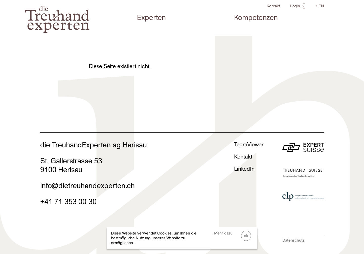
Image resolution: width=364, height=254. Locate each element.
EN (320, 6)
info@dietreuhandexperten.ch (87, 185)
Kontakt (273, 6)
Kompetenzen (256, 17)
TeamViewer (249, 144)
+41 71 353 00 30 (68, 201)
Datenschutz (293, 240)
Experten (151, 17)
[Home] (57, 30)
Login (297, 6)
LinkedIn (244, 168)
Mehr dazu (223, 233)
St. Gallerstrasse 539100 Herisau (71, 165)
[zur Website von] (303, 149)
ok (246, 235)
